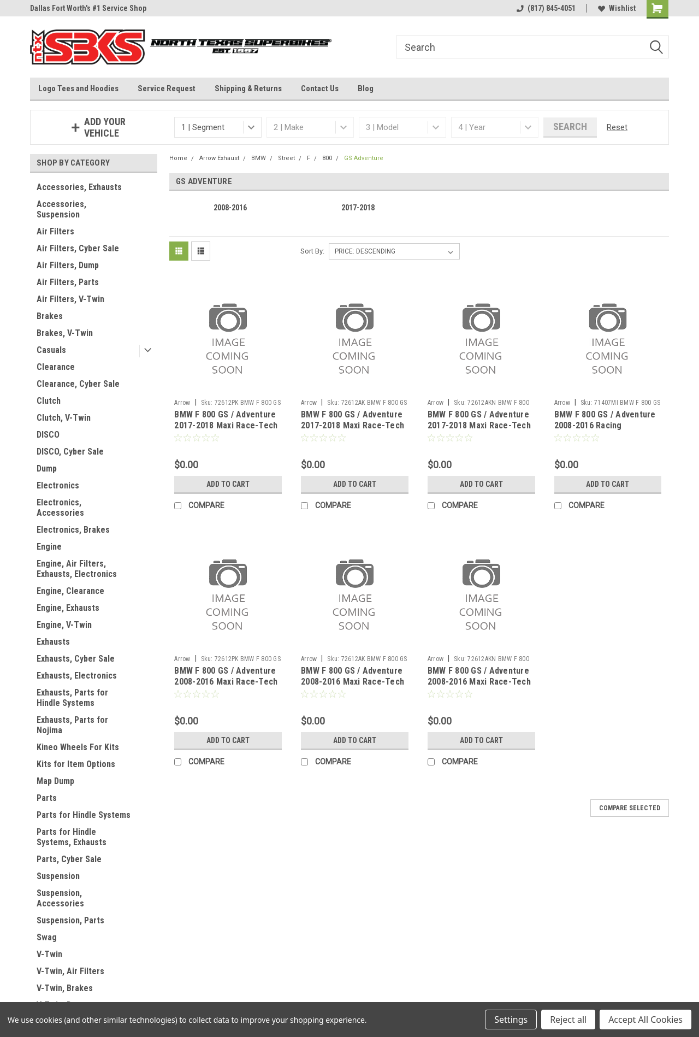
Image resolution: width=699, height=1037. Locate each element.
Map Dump (55, 781)
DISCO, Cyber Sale (70, 451)
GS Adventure (363, 158)
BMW (258, 158)
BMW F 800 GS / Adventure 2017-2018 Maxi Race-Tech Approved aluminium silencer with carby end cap (354, 430)
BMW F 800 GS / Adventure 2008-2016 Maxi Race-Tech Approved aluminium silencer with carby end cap (354, 686)
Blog (366, 88)
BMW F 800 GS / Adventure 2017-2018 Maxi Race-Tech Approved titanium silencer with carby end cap (226, 430)
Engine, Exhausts (68, 608)
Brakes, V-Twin (65, 333)
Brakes (50, 316)
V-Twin (49, 954)
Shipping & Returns (248, 88)
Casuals (51, 350)
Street (286, 158)
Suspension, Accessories (60, 898)
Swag (47, 937)
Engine (49, 546)
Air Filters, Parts (68, 282)
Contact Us (320, 88)
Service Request (167, 88)
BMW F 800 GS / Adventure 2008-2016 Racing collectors (605, 425)
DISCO (48, 434)
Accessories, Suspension (61, 209)
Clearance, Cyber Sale (78, 384)
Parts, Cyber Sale (69, 859)
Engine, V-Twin (64, 625)
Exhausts (53, 642)
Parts (47, 798)
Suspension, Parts (70, 920)
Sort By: (312, 251)
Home (178, 158)
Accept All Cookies (645, 1020)
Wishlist (617, 8)
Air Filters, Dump (68, 265)
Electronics (58, 485)
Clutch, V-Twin (64, 418)
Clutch (49, 401)
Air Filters (55, 231)
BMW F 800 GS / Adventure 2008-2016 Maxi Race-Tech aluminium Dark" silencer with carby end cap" (479, 686)
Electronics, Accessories (60, 507)
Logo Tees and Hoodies (78, 88)
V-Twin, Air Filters (70, 971)
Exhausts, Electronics (77, 675)
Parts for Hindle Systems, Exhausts (71, 837)
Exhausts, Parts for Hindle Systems (72, 697)
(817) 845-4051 (546, 8)
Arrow (182, 402)
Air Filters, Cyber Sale (78, 248)
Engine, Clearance (70, 591)
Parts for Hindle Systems (84, 815)
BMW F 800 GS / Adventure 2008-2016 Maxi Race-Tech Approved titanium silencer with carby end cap (226, 686)
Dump (47, 468)
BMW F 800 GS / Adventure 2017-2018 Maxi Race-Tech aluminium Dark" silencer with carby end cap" (479, 430)
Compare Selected (629, 808)
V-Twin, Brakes (65, 988)
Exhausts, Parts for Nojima (72, 725)
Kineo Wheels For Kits (78, 747)
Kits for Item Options (76, 764)
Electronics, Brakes (73, 530)
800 (327, 158)
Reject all (568, 1020)
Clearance (56, 367)
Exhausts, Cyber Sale (76, 658)
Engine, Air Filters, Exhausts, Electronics (77, 568)
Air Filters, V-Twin (70, 299)
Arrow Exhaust (219, 158)
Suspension (58, 876)
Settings (511, 1020)
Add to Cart (228, 484)
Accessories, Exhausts (79, 187)
